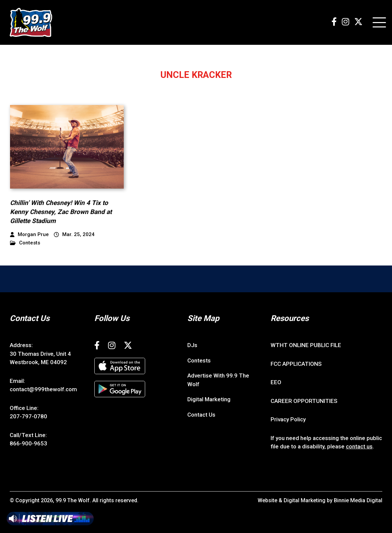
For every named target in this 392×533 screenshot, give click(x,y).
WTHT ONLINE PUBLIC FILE (306, 345)
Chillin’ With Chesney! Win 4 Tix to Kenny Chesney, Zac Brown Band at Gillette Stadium (61, 211)
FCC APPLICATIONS (296, 363)
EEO (276, 382)
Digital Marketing (208, 399)
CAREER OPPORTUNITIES (304, 401)
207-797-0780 (28, 416)
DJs (192, 345)
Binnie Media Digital (358, 500)
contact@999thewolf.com (43, 389)
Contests (25, 242)
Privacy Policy (288, 419)
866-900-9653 (28, 443)
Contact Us (201, 414)
